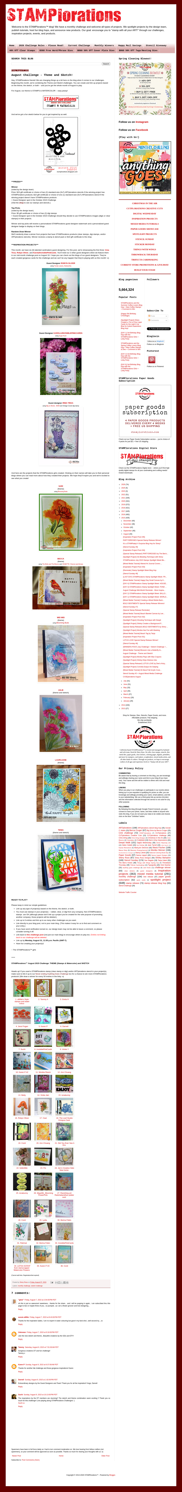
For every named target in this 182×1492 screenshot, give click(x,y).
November (127, 524)
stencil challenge (125, 886)
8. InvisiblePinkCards (43, 1049)
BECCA (60, 559)
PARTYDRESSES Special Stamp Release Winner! (142, 540)
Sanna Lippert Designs (159, 855)
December (127, 521)
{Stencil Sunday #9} (130, 547)
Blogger (112, 1475)
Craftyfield (141, 840)
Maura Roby (123, 850)
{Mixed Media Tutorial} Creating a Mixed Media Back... (143, 600)
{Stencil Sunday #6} (130, 643)
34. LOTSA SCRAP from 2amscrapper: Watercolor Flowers (22, 1268)
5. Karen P (43, 1026)
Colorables (130, 840)
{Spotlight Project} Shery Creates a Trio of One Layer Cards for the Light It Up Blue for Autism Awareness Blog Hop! (131, 324)
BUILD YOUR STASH (144, 270)
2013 (123, 708)
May (125, 688)
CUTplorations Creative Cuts (130, 835)
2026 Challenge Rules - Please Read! (41, 45)
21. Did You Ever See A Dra (64, 1144)
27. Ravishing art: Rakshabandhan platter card (64, 1195)
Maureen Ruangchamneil (139, 850)
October (126, 527)
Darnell (21, 1380)
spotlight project (160, 879)
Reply (20, 1309)
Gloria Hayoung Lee (163, 843)
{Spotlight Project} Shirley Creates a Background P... (143, 624)
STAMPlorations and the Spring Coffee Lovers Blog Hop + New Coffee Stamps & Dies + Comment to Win (131, 346)
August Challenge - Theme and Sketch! (138, 653)
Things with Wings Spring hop (148, 863)
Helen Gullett (127, 845)
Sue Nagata (149, 860)
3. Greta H (64, 999)
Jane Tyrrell (152, 845)
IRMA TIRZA (67, 403)
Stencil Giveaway (156, 45)
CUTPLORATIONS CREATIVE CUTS (145, 208)
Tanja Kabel (162, 860)
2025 (123, 488)
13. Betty (22, 1095)
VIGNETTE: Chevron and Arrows (72, 564)
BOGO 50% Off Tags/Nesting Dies (138, 50)
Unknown (22, 1332)
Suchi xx (21, 1403)
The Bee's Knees (125, 863)
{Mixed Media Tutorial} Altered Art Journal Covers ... (142, 564)
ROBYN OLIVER (68, 263)
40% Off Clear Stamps (22, 50)
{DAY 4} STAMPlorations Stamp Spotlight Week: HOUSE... (145, 584)
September (127, 531)
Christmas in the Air (155, 838)
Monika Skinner (158, 850)
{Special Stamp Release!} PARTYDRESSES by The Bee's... (145, 554)
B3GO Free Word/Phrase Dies (56, 50)
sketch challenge (37, 1286)
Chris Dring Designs (138, 838)
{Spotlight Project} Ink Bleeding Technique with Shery (143, 557)
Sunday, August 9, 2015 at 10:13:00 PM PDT (40, 1395)
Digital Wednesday (144, 843)
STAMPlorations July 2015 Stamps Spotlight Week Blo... (144, 560)
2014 (123, 705)
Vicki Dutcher (165, 865)
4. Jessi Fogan (22, 1026)
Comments (153, 320)
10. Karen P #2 (22, 1072)
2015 (123, 518)
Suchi (20, 1395)
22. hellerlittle (22, 1168)
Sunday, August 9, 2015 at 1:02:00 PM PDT (41, 1380)
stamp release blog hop (155, 883)
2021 (123, 498)
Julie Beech (164, 845)
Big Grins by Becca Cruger (157, 830)
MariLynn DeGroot (141, 848)
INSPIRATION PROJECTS (145, 219)
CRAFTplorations (145, 833)
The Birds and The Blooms (50, 564)
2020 (123, 501)
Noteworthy (67, 266)
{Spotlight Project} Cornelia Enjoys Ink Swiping (140, 667)
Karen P (21, 1365)
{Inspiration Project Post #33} (134, 567)
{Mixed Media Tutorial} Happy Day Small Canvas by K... (144, 580)
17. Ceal (43, 1118)
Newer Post (16, 1456)
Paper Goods (125, 855)
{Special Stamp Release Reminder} (136, 610)
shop (21, 203)
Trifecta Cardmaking (137, 865)
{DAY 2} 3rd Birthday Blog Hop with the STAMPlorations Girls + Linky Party (130, 357)
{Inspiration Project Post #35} (134, 537)
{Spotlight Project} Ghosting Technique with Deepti (142, 620)
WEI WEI (61, 617)
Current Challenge (79, 45)
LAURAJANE (61, 760)
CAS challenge (126, 833)
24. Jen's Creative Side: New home (64, 1169)
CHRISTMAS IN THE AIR (144, 203)
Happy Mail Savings (129, 45)
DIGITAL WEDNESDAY (144, 213)
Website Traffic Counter (127, 892)
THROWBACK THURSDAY (144, 254)
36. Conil (64, 1266)
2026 (123, 484)
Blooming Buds (62, 491)
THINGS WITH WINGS (144, 249)
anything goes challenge (131, 867)
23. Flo (43, 1168)
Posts (151, 316)
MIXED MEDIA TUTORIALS (145, 224)
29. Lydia (43, 1220)
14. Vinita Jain (43, 1095)
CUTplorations (160, 833)
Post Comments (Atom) (31, 1460)
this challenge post (35, 935)
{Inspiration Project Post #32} (134, 617)
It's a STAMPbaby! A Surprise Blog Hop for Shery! (142, 544)
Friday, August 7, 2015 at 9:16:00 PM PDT (42, 1332)
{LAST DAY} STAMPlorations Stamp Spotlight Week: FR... (145, 577)
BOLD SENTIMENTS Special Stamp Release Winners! (144, 603)
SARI (61, 486)
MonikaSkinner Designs (126, 853)
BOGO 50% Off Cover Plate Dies (95, 50)
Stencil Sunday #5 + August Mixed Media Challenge (142, 673)
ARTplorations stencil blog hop (149, 828)
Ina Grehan (141, 845)
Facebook (142, 129)
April (125, 691)
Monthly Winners (104, 45)
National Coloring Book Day (158, 853)
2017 (123, 511)
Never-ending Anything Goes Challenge (51, 974)
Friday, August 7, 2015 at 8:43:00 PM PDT (45, 1317)
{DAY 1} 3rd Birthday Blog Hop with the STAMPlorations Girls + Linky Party (130, 336)
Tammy (21, 1347)
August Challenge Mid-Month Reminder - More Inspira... (144, 590)
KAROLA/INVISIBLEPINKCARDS (68, 333)
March (126, 694)
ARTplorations (125, 828)
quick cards (141, 880)
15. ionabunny (64, 1095)
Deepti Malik (124, 842)
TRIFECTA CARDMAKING (144, 260)
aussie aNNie (23, 1317)
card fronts (147, 867)
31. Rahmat (22, 1243)
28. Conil (22, 1220)
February (127, 698)
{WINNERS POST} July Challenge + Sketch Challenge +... (145, 647)
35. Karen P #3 (43, 1266)
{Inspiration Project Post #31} (134, 637)
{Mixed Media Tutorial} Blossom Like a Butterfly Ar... (142, 650)
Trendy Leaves (58, 266)
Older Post (105, 1456)
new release (148, 877)
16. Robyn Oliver (22, 1118)
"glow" (21, 1300)
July (125, 681)
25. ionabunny (21, 1193)
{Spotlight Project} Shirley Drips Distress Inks (140, 660)
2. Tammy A (43, 999)
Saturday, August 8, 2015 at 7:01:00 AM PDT (42, 1347)
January (126, 701)
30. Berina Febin (64, 1220)
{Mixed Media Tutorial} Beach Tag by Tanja (139, 633)
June (125, 684)
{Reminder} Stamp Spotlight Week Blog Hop (139, 570)
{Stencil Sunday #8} (130, 574)
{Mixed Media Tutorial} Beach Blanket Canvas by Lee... (144, 614)
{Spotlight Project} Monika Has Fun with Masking (141, 630)
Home (11, 45)
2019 (123, 505)
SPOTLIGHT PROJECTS (145, 234)
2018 (123, 508)
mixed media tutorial (150, 873)
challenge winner (163, 867)
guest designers (146, 871)
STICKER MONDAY (145, 244)
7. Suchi (22, 1049)
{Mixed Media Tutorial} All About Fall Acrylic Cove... (142, 670)
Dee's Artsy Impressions (158, 840)
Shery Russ (124, 858)
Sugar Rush (62, 336)
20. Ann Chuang (43, 1143)
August (126, 534)
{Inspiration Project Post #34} (134, 550)
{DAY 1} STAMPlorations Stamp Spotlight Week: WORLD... (145, 597)
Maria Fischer (159, 847)
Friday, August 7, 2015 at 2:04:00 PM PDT (40, 1300)
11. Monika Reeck (43, 1072)
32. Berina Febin (43, 1243)
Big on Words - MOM (53, 406)
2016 (123, 515)
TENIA (61, 830)
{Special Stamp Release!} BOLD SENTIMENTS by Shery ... (145, 627)
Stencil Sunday (131, 860)
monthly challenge (24, 1286)
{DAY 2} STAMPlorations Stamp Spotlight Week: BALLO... (145, 593)
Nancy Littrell (140, 853)
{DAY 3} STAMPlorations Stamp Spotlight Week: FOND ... (145, 587)
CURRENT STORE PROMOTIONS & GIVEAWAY (145, 265)
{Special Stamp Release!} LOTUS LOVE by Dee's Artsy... (144, 664)
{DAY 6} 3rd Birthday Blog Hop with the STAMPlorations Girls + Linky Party (130, 367)
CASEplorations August (132, 677)
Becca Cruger (135, 830)
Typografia (152, 865)
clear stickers (129, 871)
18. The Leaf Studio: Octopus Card (64, 1119)
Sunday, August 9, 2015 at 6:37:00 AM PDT (41, 1365)
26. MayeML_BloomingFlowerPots (43, 1194)
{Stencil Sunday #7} (130, 607)
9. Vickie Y (64, 1049)
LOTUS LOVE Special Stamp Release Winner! (140, 640)
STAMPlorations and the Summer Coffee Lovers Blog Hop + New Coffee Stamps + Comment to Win (131, 306)
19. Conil (22, 1143)
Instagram (142, 121)
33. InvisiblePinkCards (64, 1243)
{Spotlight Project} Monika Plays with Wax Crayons (142, 657)
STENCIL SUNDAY (145, 239)
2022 (123, 495)
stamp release (132, 883)
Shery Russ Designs (143, 858)
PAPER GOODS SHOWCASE (145, 229)
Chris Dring (123, 838)
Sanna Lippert (141, 855)
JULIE (60, 690)
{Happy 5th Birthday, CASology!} (128, 315)
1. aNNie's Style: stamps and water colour (22, 1001)
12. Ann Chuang (64, 1072)
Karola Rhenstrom (125, 848)
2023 (123, 491)
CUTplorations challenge (157, 835)
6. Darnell (64, 1026)
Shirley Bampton (163, 858)
